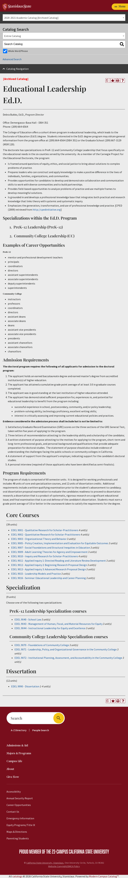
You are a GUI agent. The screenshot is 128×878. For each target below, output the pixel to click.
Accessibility (13, 791)
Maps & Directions (16, 831)
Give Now (12, 777)
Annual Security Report (19, 798)
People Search (40, 730)
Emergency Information (20, 818)
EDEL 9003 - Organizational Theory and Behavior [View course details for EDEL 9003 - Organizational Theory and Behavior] (38, 539)
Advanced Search (12, 59)
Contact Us (12, 811)
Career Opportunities (18, 805)
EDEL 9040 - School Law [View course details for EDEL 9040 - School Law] (27, 619)
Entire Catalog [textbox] (12, 36)
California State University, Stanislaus (45, 862)
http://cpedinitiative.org (47, 209)
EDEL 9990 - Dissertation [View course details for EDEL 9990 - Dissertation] (25, 686)
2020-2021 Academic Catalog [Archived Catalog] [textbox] (31, 17)
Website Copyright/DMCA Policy (64, 866)
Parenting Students (17, 838)
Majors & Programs (18, 753)
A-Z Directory (18, 730)
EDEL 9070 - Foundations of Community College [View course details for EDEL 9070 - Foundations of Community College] (41, 645)
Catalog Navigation (17, 68)
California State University (89, 851)
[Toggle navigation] (120, 7)
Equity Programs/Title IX (20, 825)
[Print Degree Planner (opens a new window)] (108, 80)
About (10, 769)
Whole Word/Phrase (18, 51)
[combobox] (64, 17)
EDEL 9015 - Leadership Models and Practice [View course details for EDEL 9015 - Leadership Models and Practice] (36, 573)
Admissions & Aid (17, 745)
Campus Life (14, 761)
